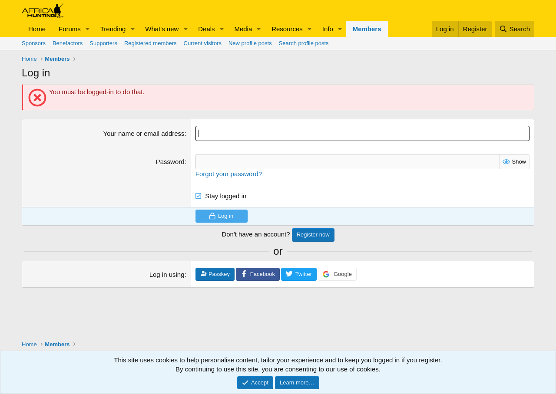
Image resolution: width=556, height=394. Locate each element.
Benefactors (68, 43)
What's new (162, 29)
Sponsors (34, 43)
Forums (70, 29)
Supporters (103, 43)
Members (367, 29)
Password (170, 161)
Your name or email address (144, 133)
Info (327, 29)
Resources (287, 29)
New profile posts (250, 43)
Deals (206, 29)
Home (37, 29)
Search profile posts (304, 43)
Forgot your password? (228, 173)
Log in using (167, 274)
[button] (88, 29)
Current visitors (203, 43)
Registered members (150, 43)
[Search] (514, 29)
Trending (113, 29)
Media (243, 29)
